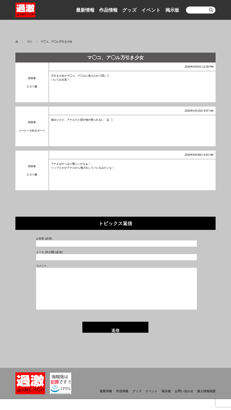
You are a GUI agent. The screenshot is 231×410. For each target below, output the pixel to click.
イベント (151, 10)
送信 (115, 330)
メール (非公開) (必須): (49, 252)
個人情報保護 (206, 391)
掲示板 (172, 10)
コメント (41, 265)
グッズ (129, 10)
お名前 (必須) (44, 238)
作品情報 (108, 10)
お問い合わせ (184, 391)
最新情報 (85, 10)
